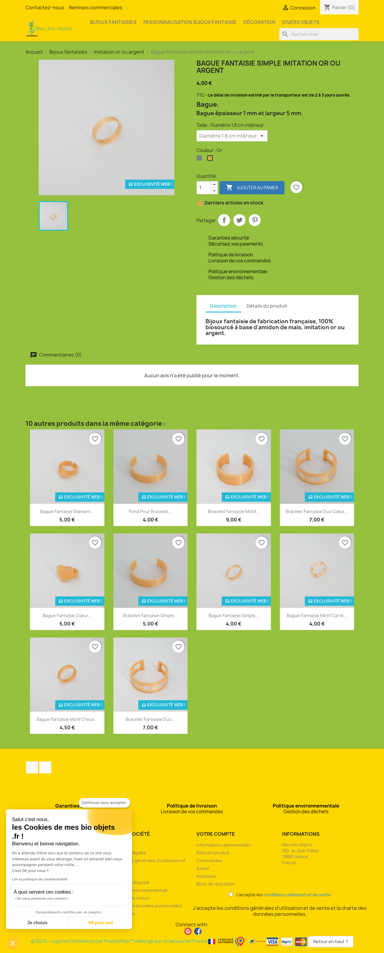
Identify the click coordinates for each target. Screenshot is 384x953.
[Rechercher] (318, 34)
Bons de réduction (215, 884)
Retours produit (213, 853)
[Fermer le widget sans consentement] (104, 803)
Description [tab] (223, 306)
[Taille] (232, 136)
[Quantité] (203, 187)
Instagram (45, 767)
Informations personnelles (223, 845)
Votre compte (215, 834)
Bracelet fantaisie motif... (233, 511)
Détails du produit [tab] (267, 306)
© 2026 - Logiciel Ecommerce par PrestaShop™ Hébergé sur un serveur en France (169, 941)
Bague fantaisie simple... (233, 615)
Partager (224, 220)
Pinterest (255, 220)
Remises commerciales (95, 7)
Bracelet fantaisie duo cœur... (317, 511)
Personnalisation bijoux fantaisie (189, 22)
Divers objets (301, 22)
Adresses (206, 876)
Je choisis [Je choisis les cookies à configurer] (37, 922)
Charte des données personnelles (146, 906)
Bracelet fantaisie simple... (150, 615)
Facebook (32, 767)
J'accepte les (280, 895)
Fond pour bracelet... (150, 511)
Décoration (259, 22)
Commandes (209, 860)
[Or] (211, 159)
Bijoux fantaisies (113, 22)
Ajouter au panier (252, 188)
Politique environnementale (139, 890)
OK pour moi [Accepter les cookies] (100, 922)
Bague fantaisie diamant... (67, 511)
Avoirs (202, 868)
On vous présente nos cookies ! (42, 898)
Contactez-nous (45, 7)
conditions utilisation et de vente (297, 895)
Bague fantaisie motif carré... (317, 615)
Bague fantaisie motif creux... (67, 719)
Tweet (239, 220)
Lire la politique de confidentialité (39, 879)
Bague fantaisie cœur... (67, 615)
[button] (12, 943)
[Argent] (200, 159)
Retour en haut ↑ (330, 941)
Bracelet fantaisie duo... (150, 719)
